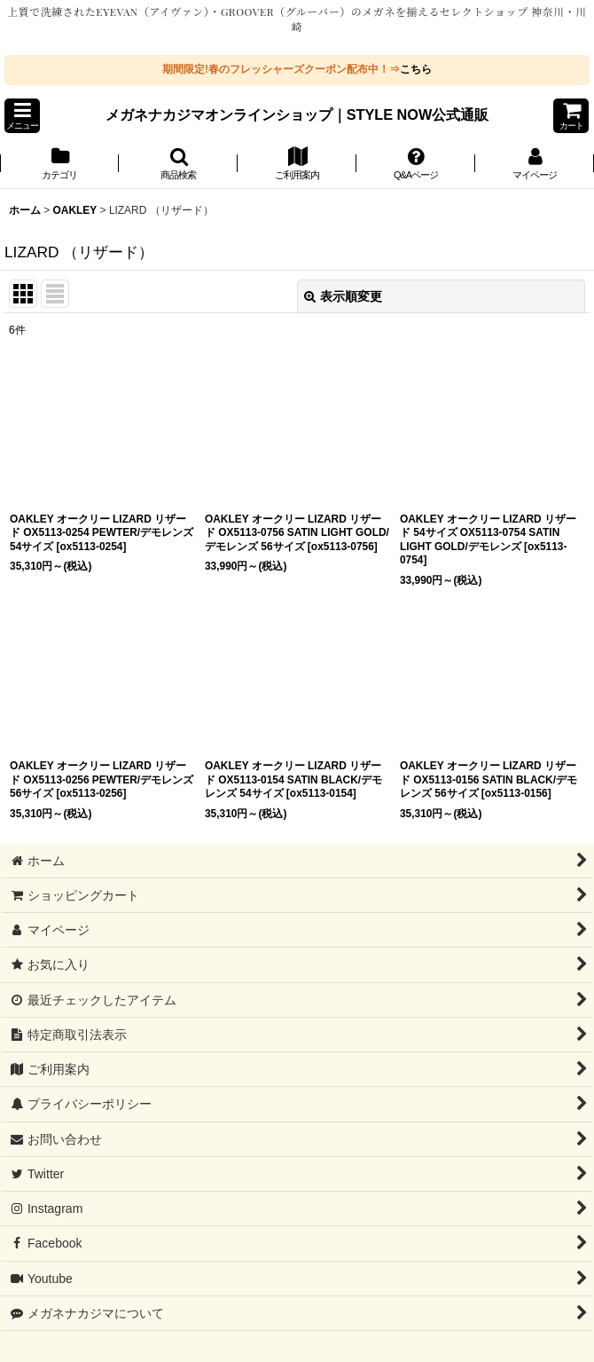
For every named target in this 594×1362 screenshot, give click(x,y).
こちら (416, 69)
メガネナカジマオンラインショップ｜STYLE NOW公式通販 (297, 114)
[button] (22, 115)
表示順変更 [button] (343, 296)
